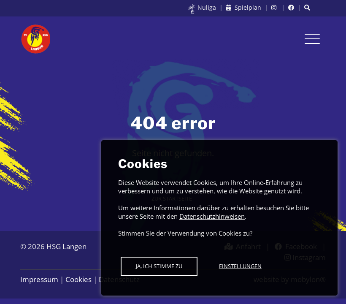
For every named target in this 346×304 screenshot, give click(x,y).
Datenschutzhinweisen (212, 216)
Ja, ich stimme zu (159, 266)
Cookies (78, 279)
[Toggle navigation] (312, 38)
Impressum (39, 279)
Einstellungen (240, 266)
